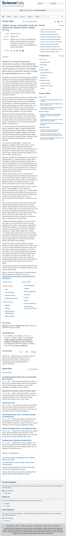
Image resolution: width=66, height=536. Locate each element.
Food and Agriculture (11, 298)
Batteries (7, 305)
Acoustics (27, 294)
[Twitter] (14, 51)
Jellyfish (26, 288)
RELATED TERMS (26, 282)
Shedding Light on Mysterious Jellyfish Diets (16, 440)
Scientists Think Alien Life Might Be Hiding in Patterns (51, 100)
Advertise (29, 526)
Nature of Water (9, 316)
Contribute (23, 526)
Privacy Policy (37, 526)
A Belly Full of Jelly (8, 403)
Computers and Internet (46, 85)
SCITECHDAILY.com (14, 453)
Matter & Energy (8, 302)
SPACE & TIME (42, 59)
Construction (43, 75)
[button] (55, 21)
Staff (17, 526)
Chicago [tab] (33, 352)
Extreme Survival (10, 295)
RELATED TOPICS (7, 282)
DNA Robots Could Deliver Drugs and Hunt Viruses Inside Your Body (51, 138)
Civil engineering (29, 285)
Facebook (7, 503)
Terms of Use (56, 526)
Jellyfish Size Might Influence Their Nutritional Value (19, 428)
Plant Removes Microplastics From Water (51, 49)
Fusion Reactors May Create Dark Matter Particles (51, 124)
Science (26, 297)
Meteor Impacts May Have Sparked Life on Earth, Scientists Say (51, 104)
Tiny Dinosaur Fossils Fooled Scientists (50, 29)
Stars (41, 67)
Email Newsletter (8, 490)
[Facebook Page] (44, 3)
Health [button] (9, 16)
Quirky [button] (37, 16)
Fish (6, 289)
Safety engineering (30, 291)
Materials (5, 325)
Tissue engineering (30, 303)
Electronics (43, 78)
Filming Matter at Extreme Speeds (49, 34)
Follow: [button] (40, 3)
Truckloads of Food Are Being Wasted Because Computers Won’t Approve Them (51, 134)
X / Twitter (7, 506)
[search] (62, 16)
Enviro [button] (22, 16)
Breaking (42, 25)
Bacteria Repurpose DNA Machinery (50, 46)
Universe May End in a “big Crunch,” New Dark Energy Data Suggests (51, 120)
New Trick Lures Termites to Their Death (51, 41)
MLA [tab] (21, 352)
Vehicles (7, 308)
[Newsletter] (62, 3)
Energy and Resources (46, 72)
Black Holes (43, 64)
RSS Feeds (7, 493)
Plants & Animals (8, 286)
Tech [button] (16, 16)
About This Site (10, 526)
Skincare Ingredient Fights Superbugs (50, 39)
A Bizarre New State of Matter (48, 32)
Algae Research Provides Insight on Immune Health (19, 391)
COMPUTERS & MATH (44, 80)
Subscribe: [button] (53, 3)
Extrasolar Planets (45, 62)
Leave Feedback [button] (8, 518)
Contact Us (7, 521)
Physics (26, 300)
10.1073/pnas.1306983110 (19, 345)
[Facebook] (11, 51)
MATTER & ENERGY (44, 70)
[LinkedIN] (20, 51)
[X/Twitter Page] (48, 3)
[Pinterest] (17, 51)
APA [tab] (26, 352)
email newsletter (40, 10)
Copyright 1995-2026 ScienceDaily (13, 528)
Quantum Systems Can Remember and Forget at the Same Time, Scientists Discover (50, 116)
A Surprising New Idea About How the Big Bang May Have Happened (51, 108)
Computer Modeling (45, 83)
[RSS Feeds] (59, 3)
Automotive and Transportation (9, 312)
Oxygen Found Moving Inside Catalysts (50, 37)
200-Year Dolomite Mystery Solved (49, 51)
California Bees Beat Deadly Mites (49, 44)
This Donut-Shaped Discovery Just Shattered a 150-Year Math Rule (49, 130)
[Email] (23, 51)
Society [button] (30, 16)
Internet (42, 88)
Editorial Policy (47, 526)
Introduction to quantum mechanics (30, 307)
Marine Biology (9, 292)
